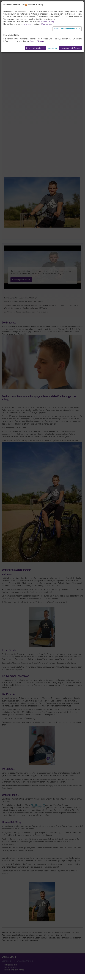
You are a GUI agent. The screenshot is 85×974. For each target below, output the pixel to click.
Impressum (28, 24)
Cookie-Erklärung (37, 41)
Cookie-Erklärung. (46, 21)
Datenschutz (46, 24)
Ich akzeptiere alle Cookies (70, 48)
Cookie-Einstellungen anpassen (66, 29)
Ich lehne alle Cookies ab (35, 48)
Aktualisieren (52, 48)
